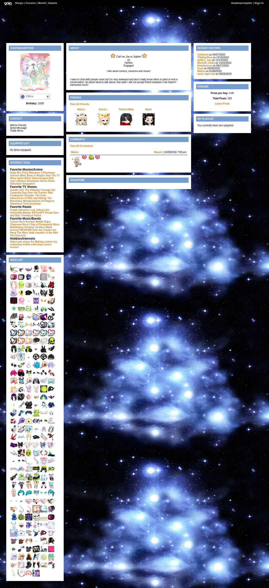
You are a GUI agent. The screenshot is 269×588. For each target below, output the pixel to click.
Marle (148, 109)
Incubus (40, 227)
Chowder (29, 195)
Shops (19, 3)
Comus (14, 221)
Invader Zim (17, 190)
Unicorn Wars (18, 175)
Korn (22, 221)
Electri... (104, 109)
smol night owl (206, 74)
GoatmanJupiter (241, 3)
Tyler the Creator (42, 230)
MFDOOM (26, 230)
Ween (56, 224)
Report (158, 152)
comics (47, 244)
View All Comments (81, 146)
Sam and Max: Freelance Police (34, 214)
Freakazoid (16, 195)
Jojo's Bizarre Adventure (24, 181)
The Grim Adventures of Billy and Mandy (28, 197)
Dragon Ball (46, 178)
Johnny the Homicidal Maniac (29, 211)
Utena (35, 178)
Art (32, 241)
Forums (31, 3)
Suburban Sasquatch (22, 183)
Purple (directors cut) (22, 210)
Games (52, 3)
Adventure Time (19, 203)
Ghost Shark (47, 181)
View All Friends (79, 104)
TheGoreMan (126, 109)
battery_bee (204, 60)
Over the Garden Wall (40, 192)
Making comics (44, 241)
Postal (49, 212)
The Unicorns (18, 235)
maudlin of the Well (46, 232)
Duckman (35, 203)
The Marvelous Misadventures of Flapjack (32, 199)
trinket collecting (32, 244)
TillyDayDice (204, 57)
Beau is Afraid (35, 175)
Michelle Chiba (206, 63)
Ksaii (200, 68)
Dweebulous (204, 65)
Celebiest (202, 54)
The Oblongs (32, 190)
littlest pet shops (20, 241)
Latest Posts (222, 103)
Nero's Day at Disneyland (37, 224)
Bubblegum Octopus (22, 227)
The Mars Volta (25, 232)
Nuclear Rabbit (34, 221)
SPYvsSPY (38, 212)
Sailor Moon (24, 178)
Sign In (259, 3)
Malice (81, 109)
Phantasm (49, 172)
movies (14, 247)
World (42, 3)
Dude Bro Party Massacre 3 (26, 172)
